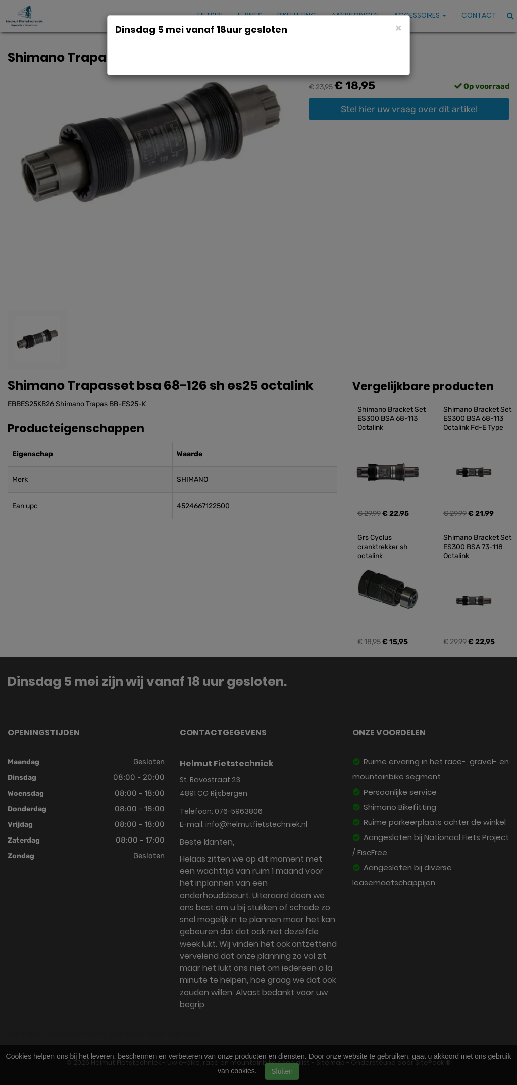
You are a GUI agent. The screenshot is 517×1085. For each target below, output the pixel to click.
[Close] (398, 27)
